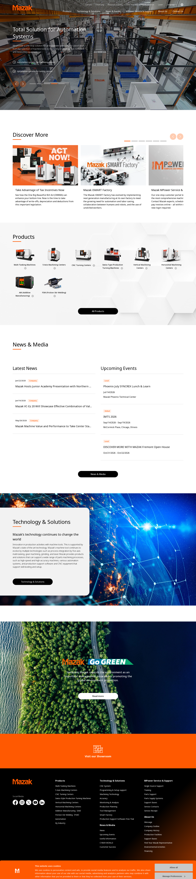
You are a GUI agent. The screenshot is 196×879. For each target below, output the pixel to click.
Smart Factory (106, 815)
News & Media (107, 825)
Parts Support (150, 794)
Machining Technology (109, 794)
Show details (41, 874)
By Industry (60, 823)
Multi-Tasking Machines (65, 786)
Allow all (174, 857)
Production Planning (108, 806)
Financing (100, 4)
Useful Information (108, 838)
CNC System (105, 786)
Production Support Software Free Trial (117, 819)
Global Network (182, 4)
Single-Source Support (153, 786)
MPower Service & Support (139, 11)
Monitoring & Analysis (109, 802)
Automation (60, 819)
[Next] (23, 84)
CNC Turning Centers (64, 794)
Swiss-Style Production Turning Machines (73, 798)
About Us (162, 11)
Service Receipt (150, 810)
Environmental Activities (154, 847)
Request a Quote (115, 4)
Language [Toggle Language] (171, 4)
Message (148, 822)
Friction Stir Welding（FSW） (67, 815)
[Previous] (16, 84)
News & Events (113, 11)
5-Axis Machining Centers (66, 790)
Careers (88, 4)
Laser (160, 4)
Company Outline (151, 826)
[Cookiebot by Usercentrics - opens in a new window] (17, 874)
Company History (151, 830)
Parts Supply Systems (153, 798)
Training (147, 790)
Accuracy (103, 798)
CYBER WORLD (106, 842)
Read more (98, 696)
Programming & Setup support (113, 790)
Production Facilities (153, 834)
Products (67, 11)
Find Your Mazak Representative (140, 4)
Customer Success (108, 847)
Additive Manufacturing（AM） (68, 810)
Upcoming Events (107, 834)
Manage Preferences (174, 866)
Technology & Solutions (88, 11)
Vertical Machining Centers (66, 802)
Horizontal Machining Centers (68, 806)
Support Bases (150, 802)
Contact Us (178, 11)
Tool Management (108, 810)
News (102, 830)
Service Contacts (151, 806)
